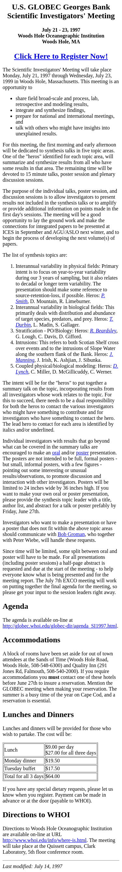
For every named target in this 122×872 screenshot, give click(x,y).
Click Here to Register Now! (61, 56)
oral (56, 452)
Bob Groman (71, 534)
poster (82, 452)
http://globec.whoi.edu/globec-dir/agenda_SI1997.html (60, 626)
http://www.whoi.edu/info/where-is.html (45, 840)
